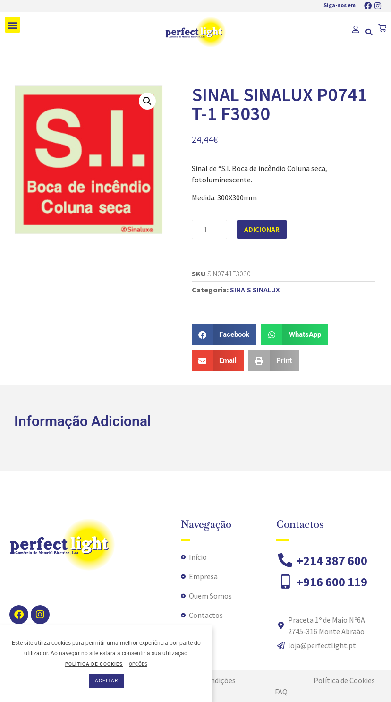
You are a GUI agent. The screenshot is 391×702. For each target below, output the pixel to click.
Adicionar (262, 229)
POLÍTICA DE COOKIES (94, 664)
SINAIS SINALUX (255, 289)
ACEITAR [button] (106, 680)
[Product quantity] (209, 229)
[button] (12, 25)
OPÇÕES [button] (138, 664)
